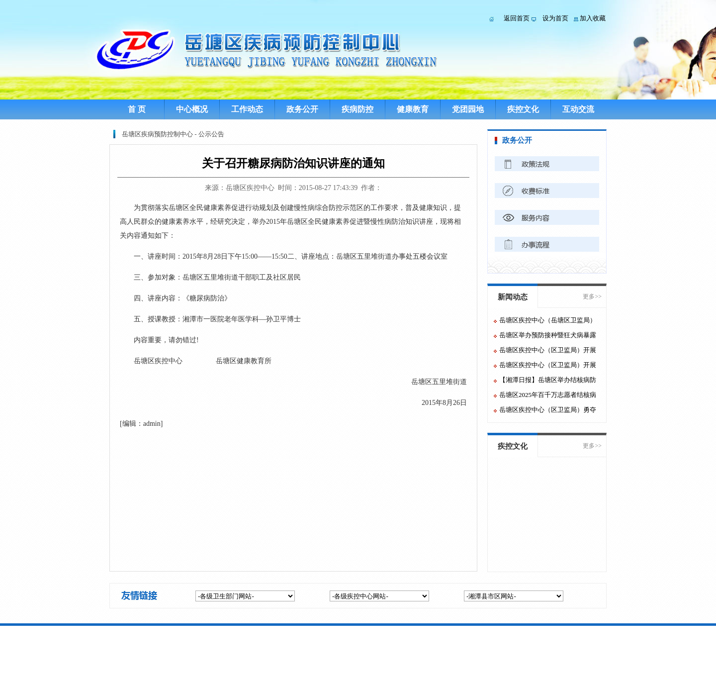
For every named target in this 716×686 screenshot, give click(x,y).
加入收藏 (593, 18)
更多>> (592, 296)
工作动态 (247, 109)
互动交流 (578, 109)
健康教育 (413, 109)
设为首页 (555, 18)
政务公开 (302, 109)
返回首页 (517, 18)
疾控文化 (523, 109)
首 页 (137, 109)
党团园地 (468, 109)
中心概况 (192, 109)
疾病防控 (357, 109)
